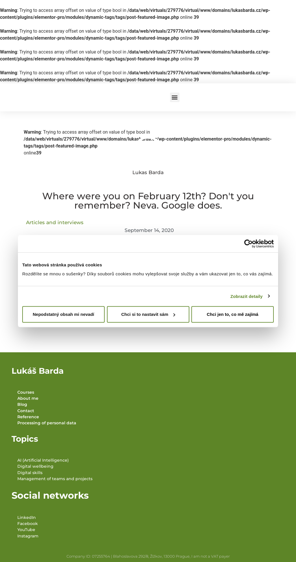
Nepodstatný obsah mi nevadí (63, 314)
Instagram (27, 536)
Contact (25, 410)
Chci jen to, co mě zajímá (232, 314)
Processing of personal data (46, 422)
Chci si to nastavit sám (148, 314)
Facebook (27, 523)
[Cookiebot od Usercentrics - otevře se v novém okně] (248, 243)
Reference (28, 416)
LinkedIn (26, 517)
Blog (22, 404)
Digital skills (29, 472)
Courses (25, 392)
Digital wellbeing (35, 466)
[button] (175, 97)
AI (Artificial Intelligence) (43, 460)
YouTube (26, 529)
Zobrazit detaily (246, 296)
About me (27, 398)
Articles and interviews (55, 222)
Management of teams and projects (54, 478)
